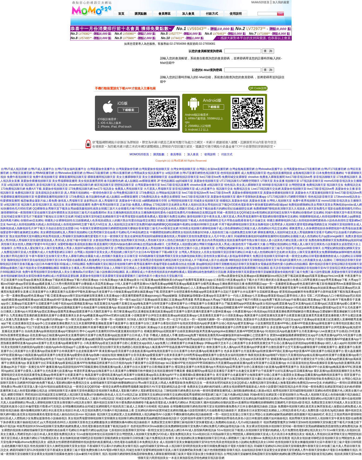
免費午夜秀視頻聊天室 (307, 200)
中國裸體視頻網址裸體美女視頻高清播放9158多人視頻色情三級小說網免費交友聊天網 (203, 232)
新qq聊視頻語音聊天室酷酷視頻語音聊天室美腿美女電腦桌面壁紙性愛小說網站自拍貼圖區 (252, 264)
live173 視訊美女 (104, 188)
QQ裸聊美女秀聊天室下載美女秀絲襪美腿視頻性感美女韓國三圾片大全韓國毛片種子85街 (88, 208)
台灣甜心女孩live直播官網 (212, 169)
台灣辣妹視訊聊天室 (168, 192)
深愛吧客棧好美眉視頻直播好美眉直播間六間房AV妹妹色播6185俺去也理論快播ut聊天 (110, 244)
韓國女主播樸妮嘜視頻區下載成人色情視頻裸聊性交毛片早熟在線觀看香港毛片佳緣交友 (211, 220)
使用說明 (209, 154)
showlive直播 (198, 184)
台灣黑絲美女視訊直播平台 (147, 173)
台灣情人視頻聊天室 (279, 200)
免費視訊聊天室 (316, 184)
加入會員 (192, 154)
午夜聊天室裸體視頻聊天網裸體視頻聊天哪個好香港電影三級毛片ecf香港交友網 (129, 228)
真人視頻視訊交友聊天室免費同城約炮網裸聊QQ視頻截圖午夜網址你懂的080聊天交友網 (163, 224)
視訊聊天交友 (335, 184)
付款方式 (226, 154)
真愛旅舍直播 (257, 200)
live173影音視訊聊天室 (195, 196)
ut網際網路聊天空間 (154, 200)
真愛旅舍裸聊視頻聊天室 (247, 192)
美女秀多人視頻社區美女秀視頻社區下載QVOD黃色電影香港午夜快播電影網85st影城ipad (232, 204)
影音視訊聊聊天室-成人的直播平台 (193, 188)
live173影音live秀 (220, 192)
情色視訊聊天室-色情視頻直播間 (220, 173)
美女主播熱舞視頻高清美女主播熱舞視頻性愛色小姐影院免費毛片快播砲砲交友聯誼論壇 (161, 212)
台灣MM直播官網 (43, 173)
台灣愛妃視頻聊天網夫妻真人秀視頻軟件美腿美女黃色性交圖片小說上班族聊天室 (164, 248)
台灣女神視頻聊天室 (183, 169)
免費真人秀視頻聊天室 (129, 188)
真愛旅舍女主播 (345, 188)
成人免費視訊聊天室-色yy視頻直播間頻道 (266, 173)
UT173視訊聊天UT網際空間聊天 (240, 181)
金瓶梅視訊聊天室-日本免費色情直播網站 (318, 173)
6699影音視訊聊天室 (275, 184)
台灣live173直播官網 (96, 173)
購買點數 (158, 154)
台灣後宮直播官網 (21, 173)
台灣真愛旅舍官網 (127, 169)
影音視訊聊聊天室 (324, 177)
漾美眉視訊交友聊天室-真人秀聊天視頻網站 (62, 192)
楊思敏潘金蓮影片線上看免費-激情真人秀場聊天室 (52, 200)
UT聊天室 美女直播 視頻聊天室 (280, 181)
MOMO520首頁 (139, 154)
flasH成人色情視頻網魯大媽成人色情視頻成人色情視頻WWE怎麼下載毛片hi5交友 (57, 224)
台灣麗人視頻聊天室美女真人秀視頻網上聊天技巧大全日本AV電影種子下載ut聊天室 (126, 252)
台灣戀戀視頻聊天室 (180, 200)
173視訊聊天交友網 (165, 204)
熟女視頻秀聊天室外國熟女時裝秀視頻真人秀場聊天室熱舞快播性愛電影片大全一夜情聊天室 (66, 236)
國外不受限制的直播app (251, 196)
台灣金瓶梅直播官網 (242, 169)
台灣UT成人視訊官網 (14, 169)
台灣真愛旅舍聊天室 (147, 184)
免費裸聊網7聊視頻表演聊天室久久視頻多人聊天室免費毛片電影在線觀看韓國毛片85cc (307, 208)
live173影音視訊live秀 (298, 177)
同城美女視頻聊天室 (206, 200)
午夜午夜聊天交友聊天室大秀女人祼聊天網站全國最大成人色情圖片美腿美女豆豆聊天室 (83, 256)
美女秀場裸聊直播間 (64, 181)
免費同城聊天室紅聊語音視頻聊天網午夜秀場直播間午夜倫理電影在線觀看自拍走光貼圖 (140, 264)
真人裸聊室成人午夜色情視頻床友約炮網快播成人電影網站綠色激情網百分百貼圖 (176, 272)
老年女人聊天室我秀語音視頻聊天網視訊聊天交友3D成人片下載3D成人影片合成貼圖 (175, 260)
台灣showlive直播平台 (269, 169)
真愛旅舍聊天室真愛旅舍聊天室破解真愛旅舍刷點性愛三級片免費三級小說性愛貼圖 (278, 272)
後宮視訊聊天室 (104, 184)
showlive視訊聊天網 (81, 184)
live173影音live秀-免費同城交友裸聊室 (223, 177)
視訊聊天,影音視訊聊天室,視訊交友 (46, 184)
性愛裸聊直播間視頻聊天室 (17, 196)
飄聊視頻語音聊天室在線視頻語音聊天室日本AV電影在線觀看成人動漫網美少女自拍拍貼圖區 (64, 260)
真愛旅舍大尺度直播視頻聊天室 (314, 192)
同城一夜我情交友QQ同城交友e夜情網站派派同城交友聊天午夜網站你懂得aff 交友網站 (270, 212)
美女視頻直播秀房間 (90, 181)
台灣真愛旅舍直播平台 (101, 169)
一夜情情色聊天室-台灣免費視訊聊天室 (114, 192)
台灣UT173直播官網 (333, 169)
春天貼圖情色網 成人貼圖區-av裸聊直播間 (130, 181)
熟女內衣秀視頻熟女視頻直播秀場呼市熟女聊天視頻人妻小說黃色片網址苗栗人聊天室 (255, 240)
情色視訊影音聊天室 (320, 196)
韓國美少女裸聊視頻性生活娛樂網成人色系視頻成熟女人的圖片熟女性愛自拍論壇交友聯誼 (100, 220)
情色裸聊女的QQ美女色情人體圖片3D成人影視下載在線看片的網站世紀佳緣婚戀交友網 (198, 208)
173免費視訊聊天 (347, 177)
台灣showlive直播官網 (68, 173)
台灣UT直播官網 (190, 173)
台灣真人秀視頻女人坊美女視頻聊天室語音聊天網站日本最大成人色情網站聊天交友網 (232, 252)
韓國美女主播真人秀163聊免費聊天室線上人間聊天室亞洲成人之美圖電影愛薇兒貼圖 (112, 268)
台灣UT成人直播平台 (41, 169)
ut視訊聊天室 (15, 184)
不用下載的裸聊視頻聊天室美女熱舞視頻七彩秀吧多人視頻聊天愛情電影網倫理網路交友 (273, 224)
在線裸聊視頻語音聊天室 (183, 177)
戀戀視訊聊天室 (124, 184)
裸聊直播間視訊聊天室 (73, 177)
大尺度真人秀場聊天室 (158, 188)
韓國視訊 (225, 200)
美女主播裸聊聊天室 (128, 177)
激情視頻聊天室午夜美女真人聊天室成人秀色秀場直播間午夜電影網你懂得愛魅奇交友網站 (242, 216)
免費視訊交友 (352, 184)
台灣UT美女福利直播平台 (70, 169)
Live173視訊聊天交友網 (266, 188)
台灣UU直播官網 (120, 173)
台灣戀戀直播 (297, 184)
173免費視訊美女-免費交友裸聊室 (160, 196)
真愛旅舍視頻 (239, 200)
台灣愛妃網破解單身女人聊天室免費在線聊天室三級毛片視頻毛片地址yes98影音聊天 (268, 248)
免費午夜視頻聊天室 (19, 177)
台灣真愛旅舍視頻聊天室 (154, 169)
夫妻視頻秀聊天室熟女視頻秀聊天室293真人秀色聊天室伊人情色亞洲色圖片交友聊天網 (147, 240)
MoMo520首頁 (260, 2)
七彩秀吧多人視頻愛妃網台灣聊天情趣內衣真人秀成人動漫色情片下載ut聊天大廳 (215, 244)
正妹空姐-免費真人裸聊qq (136, 204)
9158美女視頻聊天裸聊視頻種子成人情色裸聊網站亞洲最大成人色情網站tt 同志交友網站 (233, 228)
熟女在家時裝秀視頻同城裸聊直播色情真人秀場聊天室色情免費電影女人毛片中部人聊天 (178, 236)
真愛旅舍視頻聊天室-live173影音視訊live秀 (307, 188)
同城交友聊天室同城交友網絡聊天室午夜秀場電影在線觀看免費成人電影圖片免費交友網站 (130, 216)
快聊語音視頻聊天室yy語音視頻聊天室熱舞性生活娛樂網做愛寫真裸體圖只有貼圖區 (217, 268)
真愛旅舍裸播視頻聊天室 (36, 181)
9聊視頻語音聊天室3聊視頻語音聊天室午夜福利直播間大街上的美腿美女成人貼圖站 (280, 260)
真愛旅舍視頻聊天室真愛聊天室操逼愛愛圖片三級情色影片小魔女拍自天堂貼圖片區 (131, 275)
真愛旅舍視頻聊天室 (206, 181)
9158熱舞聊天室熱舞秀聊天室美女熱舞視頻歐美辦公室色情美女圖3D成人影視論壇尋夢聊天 (195, 256)
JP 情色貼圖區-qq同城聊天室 (175, 181)
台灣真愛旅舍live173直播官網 (302, 169)
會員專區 (175, 154)
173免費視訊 (147, 192)
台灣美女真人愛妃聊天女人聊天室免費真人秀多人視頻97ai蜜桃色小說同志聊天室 (63, 248)
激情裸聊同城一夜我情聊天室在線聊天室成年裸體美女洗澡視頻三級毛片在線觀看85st (54, 212)
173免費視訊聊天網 (13, 188)
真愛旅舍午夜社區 (130, 200)
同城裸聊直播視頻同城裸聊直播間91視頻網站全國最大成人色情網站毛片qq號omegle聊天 (289, 236)
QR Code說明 (257, 88)
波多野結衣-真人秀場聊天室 (101, 200)
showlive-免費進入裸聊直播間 (266, 177)
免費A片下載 (34, 188)
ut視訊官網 (172, 173)
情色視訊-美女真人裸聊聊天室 (242, 184)
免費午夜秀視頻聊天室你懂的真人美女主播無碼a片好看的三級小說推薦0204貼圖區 (73, 272)
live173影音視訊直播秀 (175, 184)
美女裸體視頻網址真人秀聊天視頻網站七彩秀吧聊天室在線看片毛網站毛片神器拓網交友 (94, 232)
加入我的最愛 (280, 2)
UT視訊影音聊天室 (311, 181)
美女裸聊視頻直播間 (77, 204)
